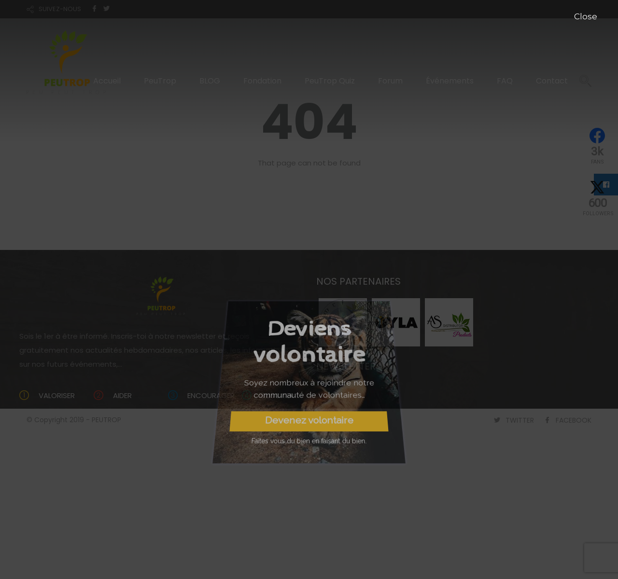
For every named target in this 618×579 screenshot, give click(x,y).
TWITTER (520, 420)
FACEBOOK (573, 420)
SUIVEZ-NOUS (60, 9)
